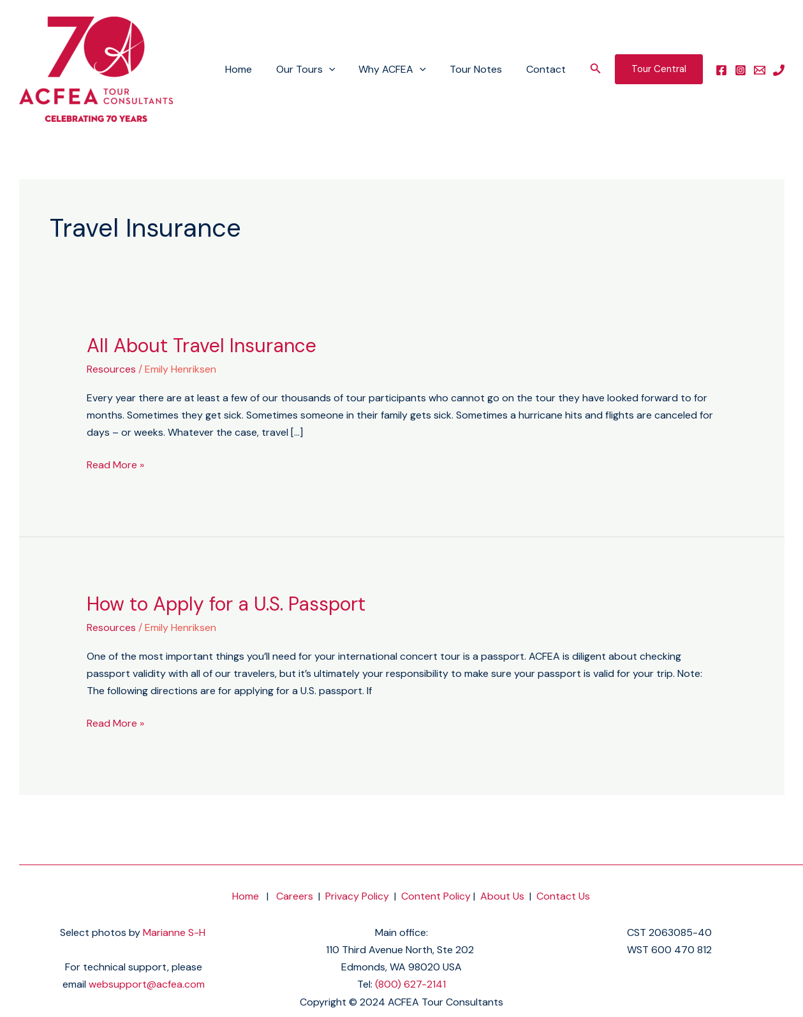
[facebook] (721, 70)
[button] (595, 69)
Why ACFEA (401, 69)
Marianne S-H (174, 932)
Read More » (115, 463)
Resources (111, 369)
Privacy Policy (357, 896)
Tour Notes (481, 69)
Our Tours (317, 69)
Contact (547, 69)
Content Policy (436, 896)
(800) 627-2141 (410, 984)
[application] (340, 69)
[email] (759, 70)
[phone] (779, 70)
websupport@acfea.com (147, 984)
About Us (502, 896)
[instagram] (740, 70)
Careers (294, 896)
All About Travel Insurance (201, 345)
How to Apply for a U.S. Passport (226, 603)
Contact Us (563, 896)
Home (253, 69)
